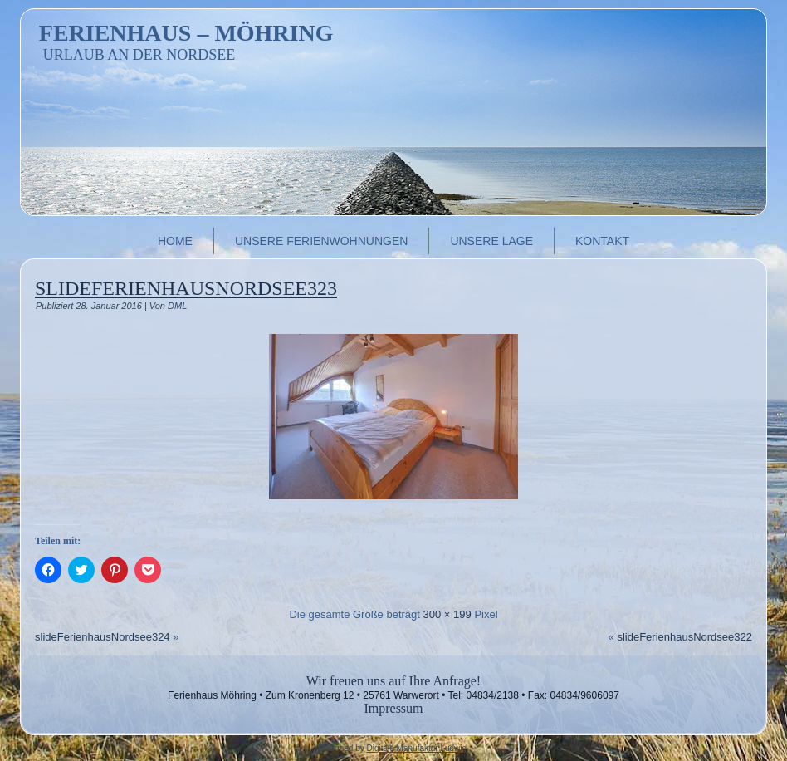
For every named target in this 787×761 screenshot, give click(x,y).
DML (177, 306)
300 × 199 (447, 614)
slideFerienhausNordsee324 (102, 637)
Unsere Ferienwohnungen (321, 241)
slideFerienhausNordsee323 (186, 288)
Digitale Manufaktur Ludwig (416, 748)
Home (175, 241)
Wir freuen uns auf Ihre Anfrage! (393, 681)
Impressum (393, 708)
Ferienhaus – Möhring (186, 33)
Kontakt (602, 241)
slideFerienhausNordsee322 (684, 637)
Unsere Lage (491, 241)
